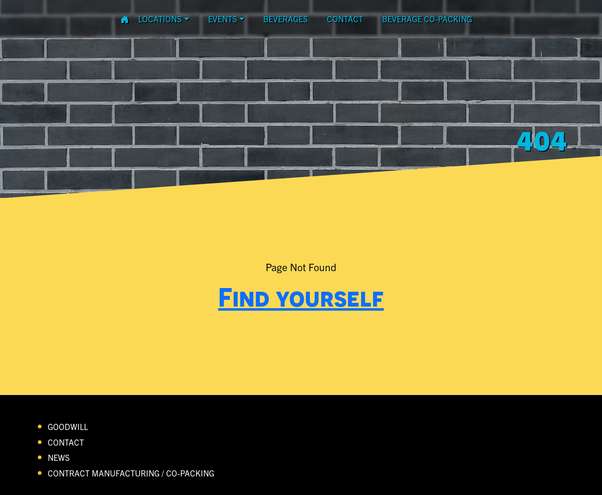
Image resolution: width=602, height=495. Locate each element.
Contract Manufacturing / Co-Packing (131, 473)
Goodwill (68, 426)
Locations (160, 19)
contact (345, 19)
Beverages (285, 19)
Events (222, 19)
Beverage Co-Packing (427, 19)
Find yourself (301, 296)
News (59, 457)
